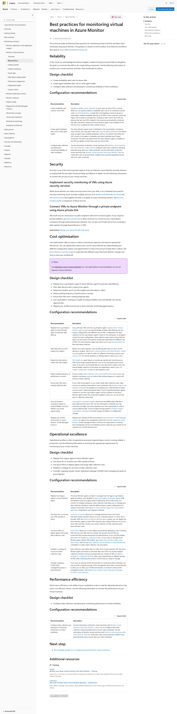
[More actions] (125, 17)
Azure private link (73, 218)
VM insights (76, 360)
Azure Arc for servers (78, 514)
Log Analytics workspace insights (83, 401)
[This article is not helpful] (164, 43)
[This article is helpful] (161, 43)
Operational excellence (152, 30)
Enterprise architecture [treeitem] (14, 125)
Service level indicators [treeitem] (14, 117)
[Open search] (166, 3)
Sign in (172, 3)
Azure (60, 17)
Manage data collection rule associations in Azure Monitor (103, 542)
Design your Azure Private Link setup (74, 230)
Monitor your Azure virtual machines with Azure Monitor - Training (73, 671)
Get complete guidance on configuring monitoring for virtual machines (82, 650)
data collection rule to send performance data (99, 374)
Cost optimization (151, 27)
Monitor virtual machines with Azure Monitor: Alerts (104, 152)
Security (147, 24)
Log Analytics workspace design (109, 498)
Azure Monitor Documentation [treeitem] (15, 25)
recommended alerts (82, 113)
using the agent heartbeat (108, 131)
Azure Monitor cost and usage (61, 252)
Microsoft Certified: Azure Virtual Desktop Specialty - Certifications (73, 683)
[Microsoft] (4, 3)
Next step (148, 36)
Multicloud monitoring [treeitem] (14, 121)
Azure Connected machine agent (95, 519)
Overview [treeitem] (11, 56)
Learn (52, 17)
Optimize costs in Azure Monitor (68, 267)
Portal (152, 9)
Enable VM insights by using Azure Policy (87, 538)
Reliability (148, 21)
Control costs (77, 356)
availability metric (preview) (86, 108)
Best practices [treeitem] (13, 60)
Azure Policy (75, 530)
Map (105, 362)
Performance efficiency (152, 33)
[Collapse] (32, 15)
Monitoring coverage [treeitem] (13, 113)
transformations (117, 342)
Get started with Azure (165, 9)
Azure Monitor (70, 17)
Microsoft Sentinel (57, 197)
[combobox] (18, 20)
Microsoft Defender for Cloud (109, 194)
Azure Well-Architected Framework (73, 50)
